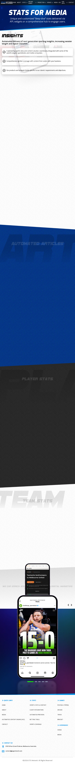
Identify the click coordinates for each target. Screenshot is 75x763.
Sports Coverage (36, 724)
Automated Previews (37, 715)
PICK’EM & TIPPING (63, 705)
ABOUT (4, 710)
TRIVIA (59, 715)
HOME (4, 705)
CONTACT (5, 724)
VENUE (59, 730)
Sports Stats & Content (38, 705)
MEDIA (4, 715)
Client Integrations (37, 710)
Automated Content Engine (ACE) (13, 719)
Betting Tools (35, 719)
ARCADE (59, 710)
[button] (30, 681)
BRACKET (60, 719)
